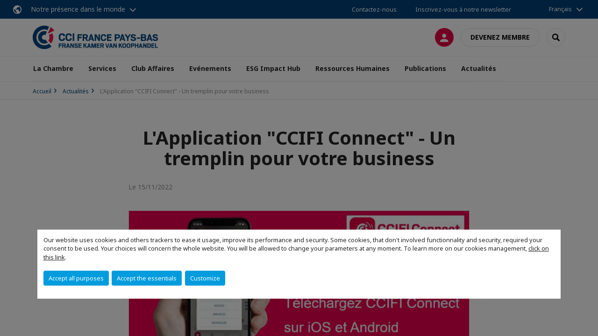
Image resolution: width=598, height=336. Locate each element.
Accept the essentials (147, 278)
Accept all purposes (76, 278)
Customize (205, 278)
